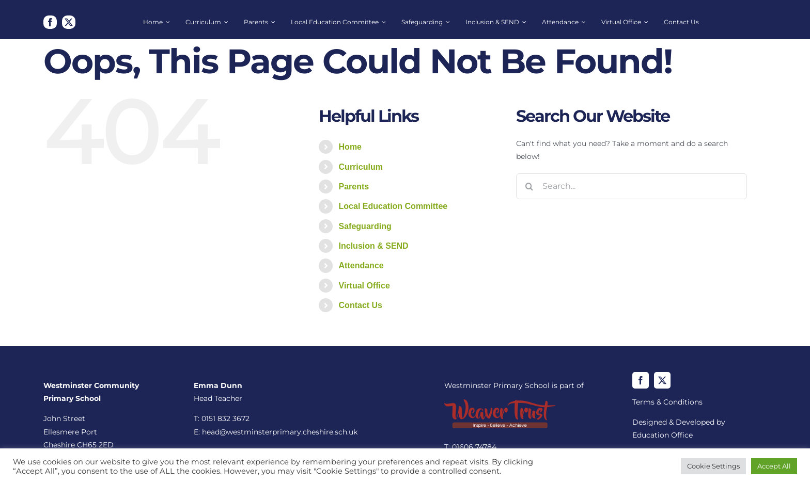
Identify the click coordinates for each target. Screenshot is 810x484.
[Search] (529, 186)
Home (350, 146)
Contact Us (360, 305)
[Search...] (631, 186)
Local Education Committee (393, 206)
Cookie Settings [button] (713, 466)
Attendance (361, 265)
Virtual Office (364, 285)
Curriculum (361, 167)
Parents (354, 186)
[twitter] (68, 22)
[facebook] (50, 22)
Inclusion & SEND (374, 245)
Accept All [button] (774, 466)
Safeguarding (365, 226)
